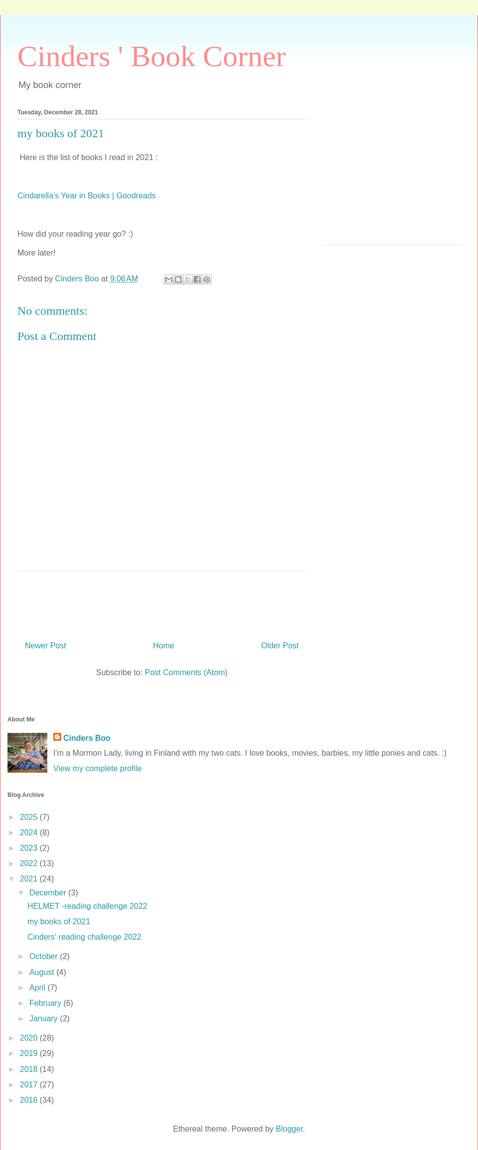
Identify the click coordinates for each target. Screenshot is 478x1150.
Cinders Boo (87, 738)
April (38, 987)
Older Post (280, 645)
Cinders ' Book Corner (151, 56)
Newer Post (45, 645)
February (46, 1003)
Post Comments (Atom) (186, 672)
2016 (30, 1100)
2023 (30, 848)
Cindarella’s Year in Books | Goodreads (86, 195)
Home (163, 645)
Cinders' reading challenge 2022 (84, 937)
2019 (30, 1053)
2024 (30, 832)
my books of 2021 (58, 921)
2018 (30, 1069)
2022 (30, 863)
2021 (30, 879)
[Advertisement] (392, 175)
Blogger (289, 1129)
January (44, 1018)
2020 (30, 1038)
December (48, 892)
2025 (30, 817)
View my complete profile (97, 768)
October (44, 956)
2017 (30, 1084)
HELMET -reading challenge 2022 (87, 906)
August (42, 972)
